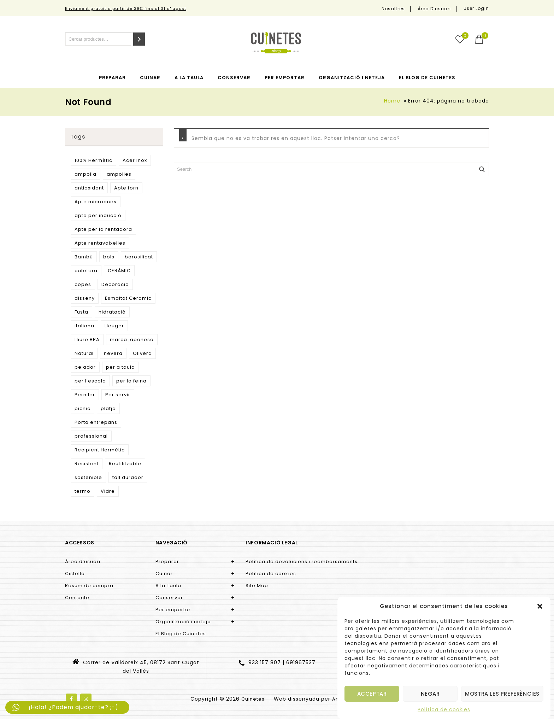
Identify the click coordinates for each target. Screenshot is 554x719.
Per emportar (285, 77)
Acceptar (372, 693)
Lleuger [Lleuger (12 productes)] (114, 325)
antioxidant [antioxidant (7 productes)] (89, 188)
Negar (430, 693)
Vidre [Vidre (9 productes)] (108, 491)
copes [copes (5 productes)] (83, 284)
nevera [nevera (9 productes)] (113, 353)
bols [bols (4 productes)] (108, 256)
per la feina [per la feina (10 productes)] (131, 381)
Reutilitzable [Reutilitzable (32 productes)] (125, 463)
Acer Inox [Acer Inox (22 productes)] (135, 160)
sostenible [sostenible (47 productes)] (88, 477)
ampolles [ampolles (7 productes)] (119, 174)
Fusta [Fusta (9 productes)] (81, 312)
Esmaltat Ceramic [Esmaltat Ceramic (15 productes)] (128, 298)
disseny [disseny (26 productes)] (85, 298)
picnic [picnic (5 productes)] (82, 408)
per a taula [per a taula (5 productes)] (120, 367)
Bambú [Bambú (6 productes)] (84, 256)
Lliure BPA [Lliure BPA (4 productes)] (87, 339)
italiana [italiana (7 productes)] (84, 325)
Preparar (112, 77)
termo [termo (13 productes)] (82, 491)
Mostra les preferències (502, 693)
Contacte (77, 597)
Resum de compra (89, 585)
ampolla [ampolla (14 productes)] (85, 174)
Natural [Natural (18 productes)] (84, 353)
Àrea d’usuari (434, 9)
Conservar (234, 77)
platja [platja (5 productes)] (108, 408)
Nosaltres (393, 9)
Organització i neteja (352, 77)
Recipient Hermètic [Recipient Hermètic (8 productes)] (100, 449)
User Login (476, 8)
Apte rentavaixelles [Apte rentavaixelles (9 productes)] (100, 243)
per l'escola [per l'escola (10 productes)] (90, 381)
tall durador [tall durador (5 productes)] (127, 477)
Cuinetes (253, 699)
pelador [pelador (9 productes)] (85, 367)
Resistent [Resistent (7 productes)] (87, 463)
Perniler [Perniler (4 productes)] (85, 394)
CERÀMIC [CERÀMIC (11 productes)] (119, 270)
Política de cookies (444, 709)
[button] (539, 606)
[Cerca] (139, 39)
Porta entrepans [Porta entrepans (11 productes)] (96, 422)
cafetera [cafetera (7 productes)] (86, 270)
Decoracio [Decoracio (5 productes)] (115, 284)
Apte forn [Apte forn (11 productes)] (126, 188)
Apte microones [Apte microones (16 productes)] (96, 201)
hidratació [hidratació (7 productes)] (112, 312)
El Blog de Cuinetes (427, 77)
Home (392, 100)
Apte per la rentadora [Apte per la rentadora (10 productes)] (103, 229)
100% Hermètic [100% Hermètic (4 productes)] (93, 160)
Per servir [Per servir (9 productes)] (117, 394)
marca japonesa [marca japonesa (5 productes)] (132, 339)
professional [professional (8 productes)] (91, 436)
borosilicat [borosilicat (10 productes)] (139, 256)
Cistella (75, 573)
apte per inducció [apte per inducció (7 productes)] (98, 215)
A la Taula (189, 77)
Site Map (257, 585)
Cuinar (150, 77)
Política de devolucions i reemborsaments (302, 561)
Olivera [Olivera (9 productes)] (142, 353)
